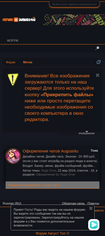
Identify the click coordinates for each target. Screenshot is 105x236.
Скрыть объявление (97, 75)
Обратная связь (73, 203)
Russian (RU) (12, 203)
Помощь (94, 203)
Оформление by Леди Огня (55, 174)
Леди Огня (48, 170)
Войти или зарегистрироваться (74, 4)
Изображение (87, 133)
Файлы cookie (68, 133)
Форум (12, 40)
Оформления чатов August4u (50, 151)
